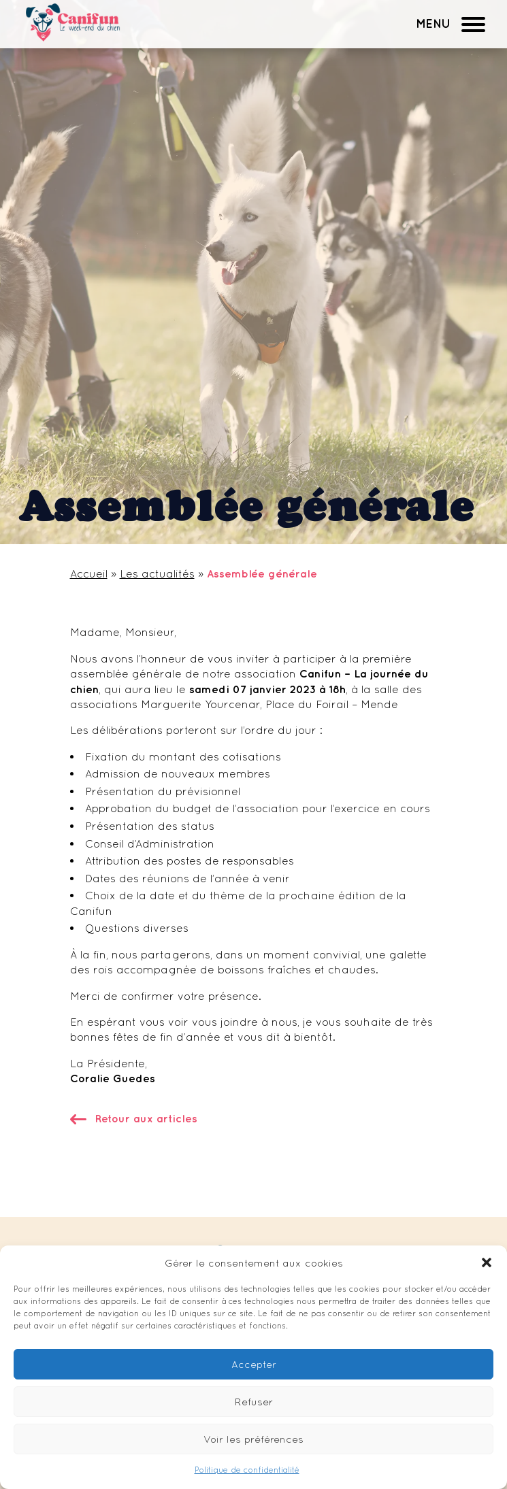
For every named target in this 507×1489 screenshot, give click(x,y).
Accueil (89, 573)
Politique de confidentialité (247, 1470)
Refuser (254, 1401)
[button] (486, 1262)
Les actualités (157, 573)
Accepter (253, 1364)
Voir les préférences (253, 1439)
